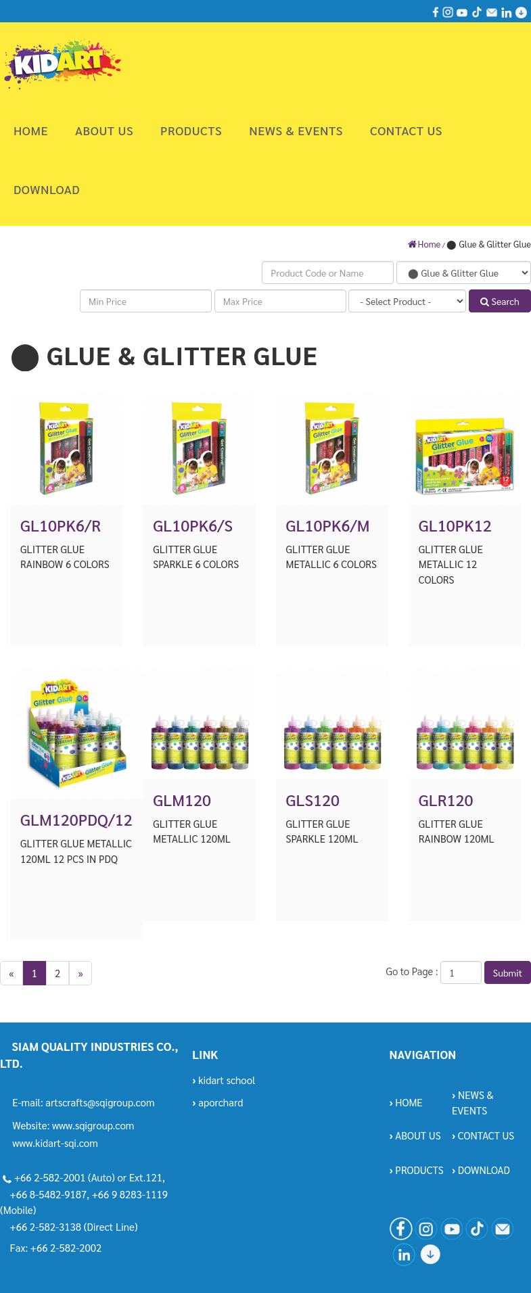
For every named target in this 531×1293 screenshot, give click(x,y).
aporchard (217, 1102)
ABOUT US (104, 130)
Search (500, 301)
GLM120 (182, 799)
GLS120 (313, 799)
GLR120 (446, 799)
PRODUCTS (191, 130)
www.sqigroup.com (93, 1125)
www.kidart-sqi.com (55, 1142)
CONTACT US (406, 130)
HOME (31, 130)
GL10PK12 (455, 525)
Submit (507, 972)
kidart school (223, 1079)
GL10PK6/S (193, 525)
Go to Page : (412, 970)
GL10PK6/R (60, 525)
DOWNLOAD (47, 189)
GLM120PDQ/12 (76, 819)
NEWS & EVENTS (296, 130)
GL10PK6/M (328, 525)
